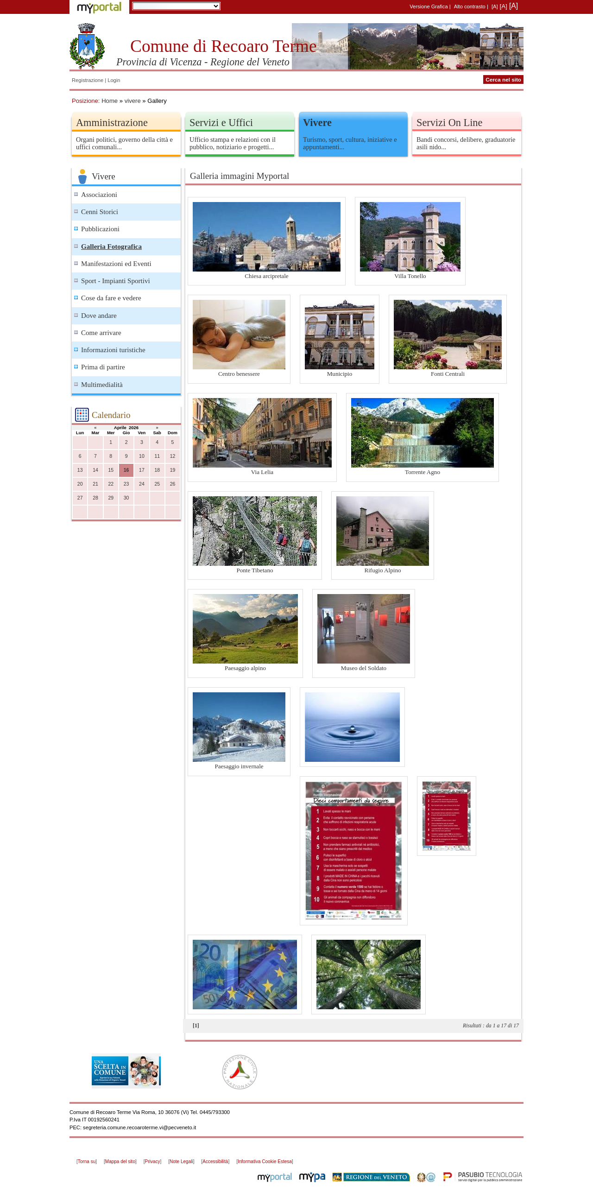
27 (80, 497)
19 (173, 470)
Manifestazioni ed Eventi (116, 263)
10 (142, 456)
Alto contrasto (470, 6)
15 (111, 470)
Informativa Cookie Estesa (265, 1161)
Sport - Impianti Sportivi (115, 281)
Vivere (317, 122)
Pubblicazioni (100, 229)
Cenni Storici (99, 211)
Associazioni (99, 194)
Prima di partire (103, 367)
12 (173, 456)
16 (126, 470)
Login (113, 80)
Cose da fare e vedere (111, 298)
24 (142, 484)
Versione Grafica (429, 6)
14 (95, 470)
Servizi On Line (449, 122)
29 (111, 497)
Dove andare (99, 315)
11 (157, 456)
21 (95, 484)
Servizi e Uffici (221, 122)
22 (111, 484)
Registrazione (87, 80)
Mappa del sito (120, 1161)
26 (173, 484)
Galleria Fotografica (111, 246)
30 (126, 497)
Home (109, 100)
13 (80, 470)
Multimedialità (102, 384)
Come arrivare (101, 332)
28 (95, 497)
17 (142, 470)
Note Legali (181, 1161)
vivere (133, 100)
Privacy (152, 1161)
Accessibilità (215, 1161)
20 (80, 484)
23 (126, 484)
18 (157, 470)
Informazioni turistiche (113, 350)
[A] (495, 6)
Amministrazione (112, 122)
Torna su (86, 1161)
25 (157, 484)
